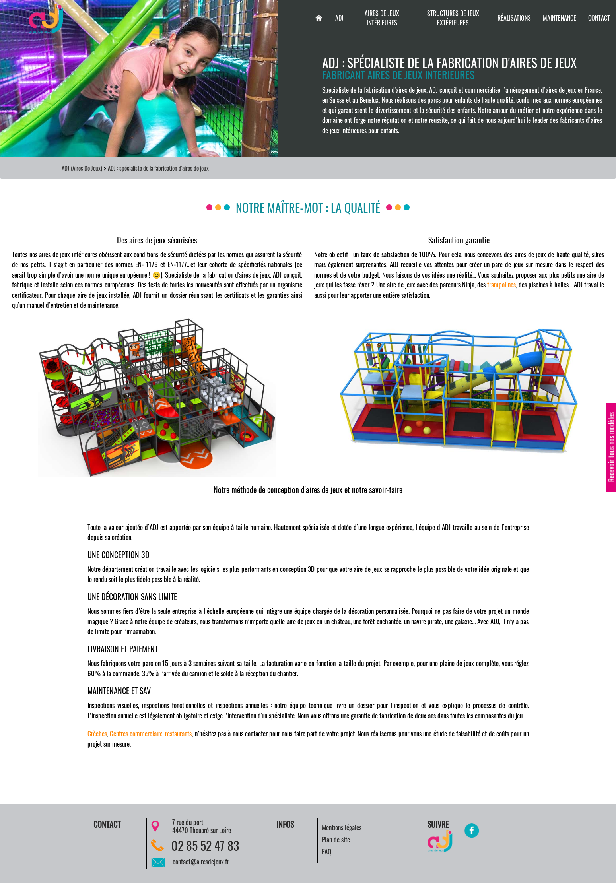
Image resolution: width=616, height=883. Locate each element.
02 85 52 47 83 (205, 845)
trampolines (501, 284)
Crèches (97, 733)
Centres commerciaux (136, 733)
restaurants (178, 733)
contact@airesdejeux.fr (201, 861)
